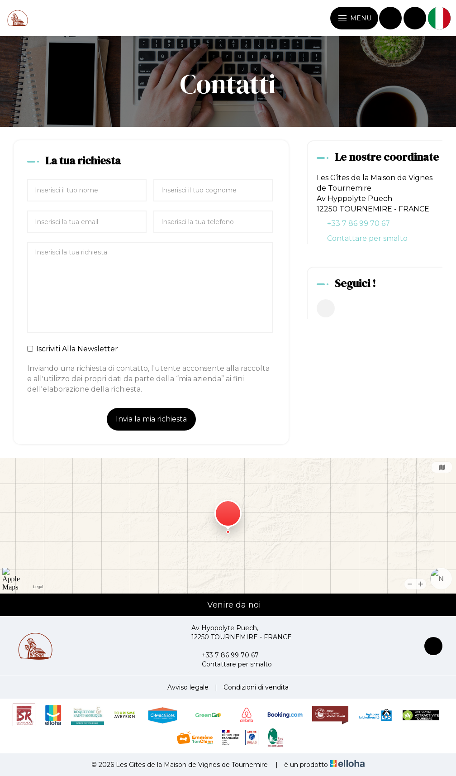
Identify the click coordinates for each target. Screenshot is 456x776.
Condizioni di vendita (256, 687)
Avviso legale (188, 687)
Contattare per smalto (367, 238)
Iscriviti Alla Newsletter (72, 349)
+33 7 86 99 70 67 (225, 655)
